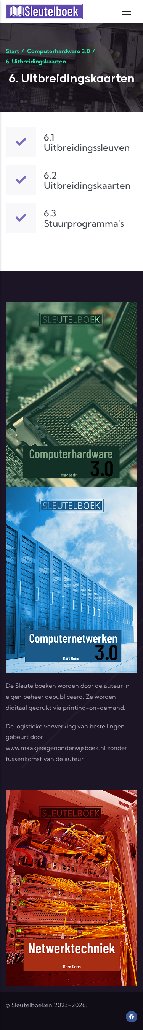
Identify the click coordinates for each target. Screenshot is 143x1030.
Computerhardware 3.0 (58, 51)
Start (12, 51)
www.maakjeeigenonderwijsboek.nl (56, 748)
